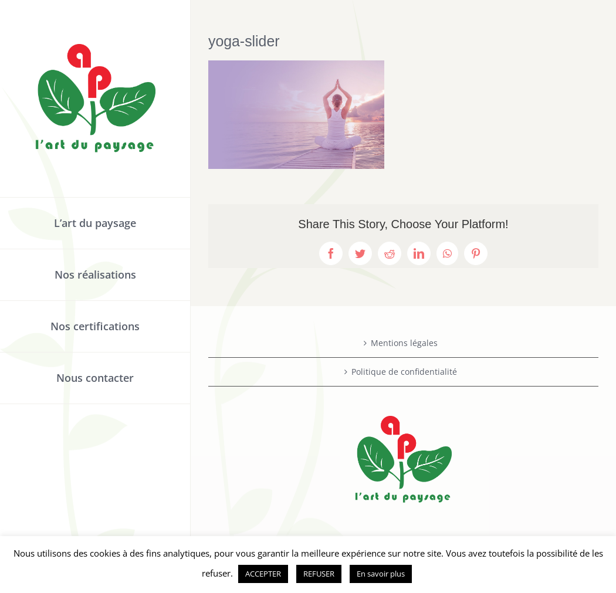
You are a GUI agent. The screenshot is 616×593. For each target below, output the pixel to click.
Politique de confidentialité (404, 371)
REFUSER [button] (318, 573)
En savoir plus (381, 573)
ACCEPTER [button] (263, 573)
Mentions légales (404, 342)
